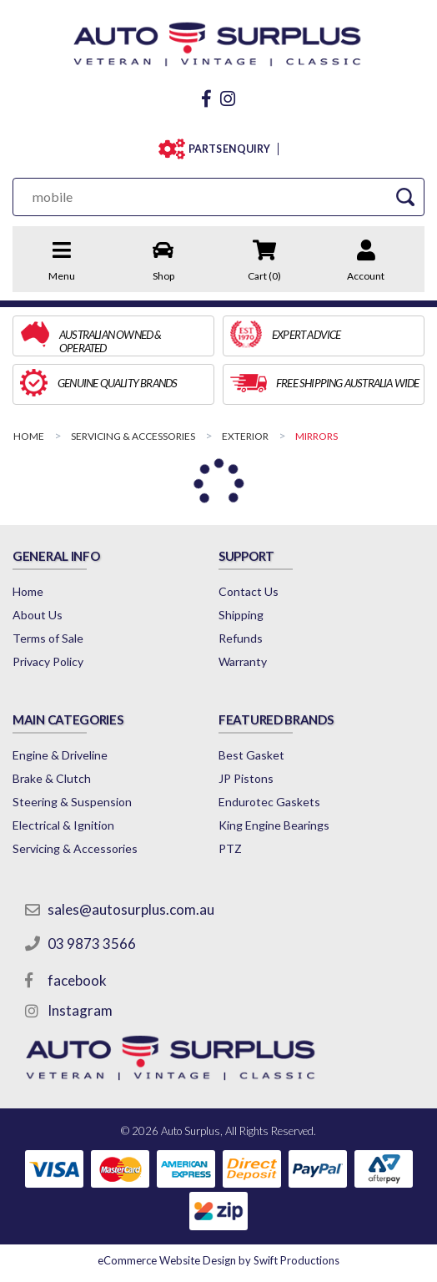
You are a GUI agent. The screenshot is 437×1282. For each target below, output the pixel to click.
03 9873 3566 (92, 943)
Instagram (80, 1010)
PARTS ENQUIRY (229, 149)
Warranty (242, 661)
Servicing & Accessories (75, 848)
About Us (38, 615)
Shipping (241, 615)
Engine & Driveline (60, 755)
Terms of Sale (48, 638)
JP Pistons (246, 778)
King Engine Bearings (273, 825)
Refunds (240, 638)
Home (28, 591)
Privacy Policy (48, 661)
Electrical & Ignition (63, 825)
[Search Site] (405, 196)
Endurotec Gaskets (269, 802)
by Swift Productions (218, 1260)
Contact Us (248, 591)
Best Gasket (251, 755)
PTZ (230, 848)
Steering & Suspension (72, 802)
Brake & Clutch (52, 778)
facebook (77, 980)
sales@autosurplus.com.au (131, 909)
